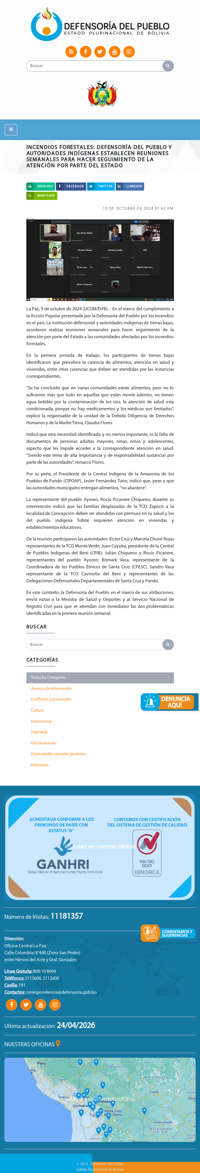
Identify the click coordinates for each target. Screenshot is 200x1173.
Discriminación (43, 743)
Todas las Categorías (48, 678)
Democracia (41, 721)
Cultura (37, 710)
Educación (40, 765)
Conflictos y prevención (51, 699)
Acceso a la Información (51, 689)
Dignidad (39, 732)
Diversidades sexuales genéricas (58, 754)
